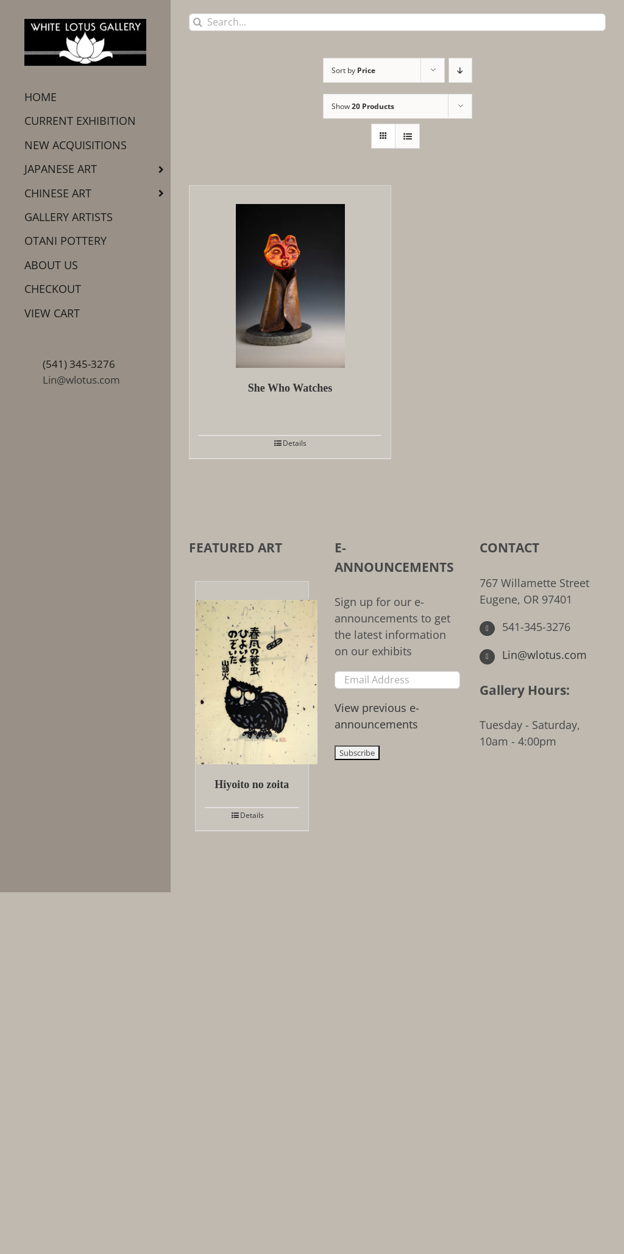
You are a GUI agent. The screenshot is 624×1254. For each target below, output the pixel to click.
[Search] (198, 22)
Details (295, 443)
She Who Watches (290, 388)
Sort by (353, 70)
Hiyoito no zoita (251, 784)
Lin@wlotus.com (81, 380)
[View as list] (407, 136)
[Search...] (397, 22)
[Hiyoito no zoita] (252, 673)
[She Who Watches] (290, 277)
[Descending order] (460, 70)
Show (363, 106)
